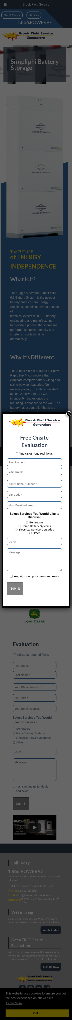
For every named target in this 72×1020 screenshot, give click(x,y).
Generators (36, 522)
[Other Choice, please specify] (34, 541)
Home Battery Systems (36, 526)
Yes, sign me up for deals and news (36, 576)
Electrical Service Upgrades (36, 529)
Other (36, 533)
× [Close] (68, 413)
